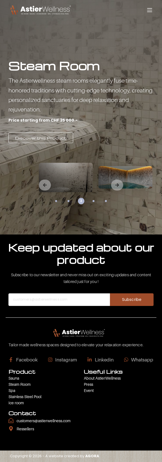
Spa (11, 390)
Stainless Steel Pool (24, 396)
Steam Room (19, 384)
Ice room (16, 402)
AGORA (92, 456)
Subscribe (131, 299)
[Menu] (149, 10)
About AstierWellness (102, 378)
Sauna (13, 378)
